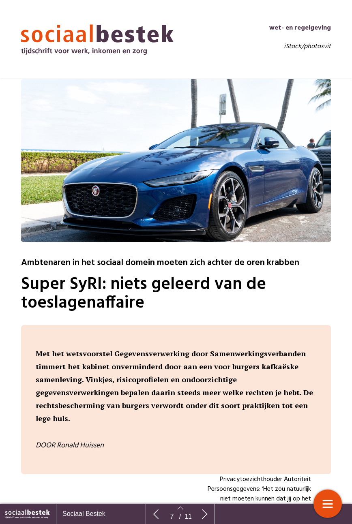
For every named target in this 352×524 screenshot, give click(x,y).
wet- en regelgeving (300, 48)
